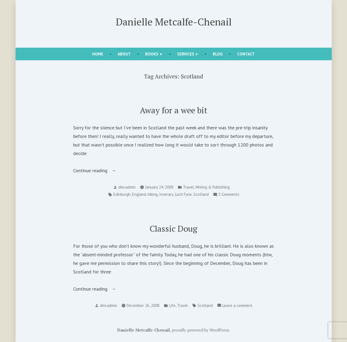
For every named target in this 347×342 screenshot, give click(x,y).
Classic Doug (173, 228)
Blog (218, 54)
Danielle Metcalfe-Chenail (174, 21)
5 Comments (228, 194)
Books (151, 54)
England (139, 194)
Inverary (166, 194)
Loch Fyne (183, 194)
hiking (153, 194)
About (124, 54)
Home (97, 54)
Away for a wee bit (173, 110)
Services (185, 54)
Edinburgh (121, 194)
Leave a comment (237, 305)
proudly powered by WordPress (200, 330)
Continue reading (96, 170)
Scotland (201, 194)
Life (172, 305)
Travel (188, 187)
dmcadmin (127, 187)
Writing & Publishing (212, 187)
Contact (246, 54)
